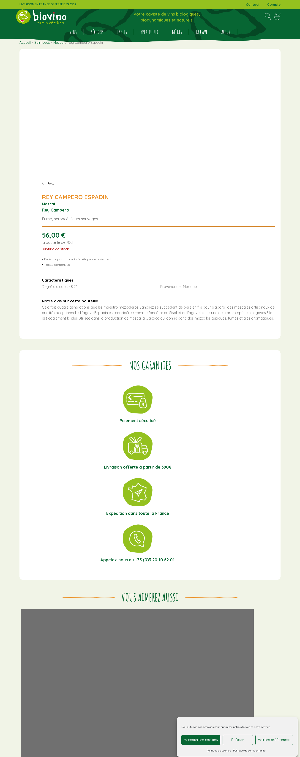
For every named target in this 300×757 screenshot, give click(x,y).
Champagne (245, 622)
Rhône (264, 633)
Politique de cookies (219, 748)
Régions (97, 42)
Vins (73, 42)
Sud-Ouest (218, 638)
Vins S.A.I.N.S (222, 661)
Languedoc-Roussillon (215, 633)
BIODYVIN (211, 655)
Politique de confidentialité (249, 748)
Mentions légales (145, 632)
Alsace (203, 616)
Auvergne (218, 616)
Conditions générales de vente (157, 622)
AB (200, 655)
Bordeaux (253, 616)
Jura (272, 627)
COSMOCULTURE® (231, 655)
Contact (252, 4)
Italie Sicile (259, 627)
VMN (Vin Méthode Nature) (254, 661)
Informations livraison (149, 616)
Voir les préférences (274, 738)
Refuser (238, 738)
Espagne (205, 627)
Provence (250, 633)
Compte (274, 4)
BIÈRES (177, 42)
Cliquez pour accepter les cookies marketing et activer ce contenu (239, 698)
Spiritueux (149, 42)
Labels (122, 42)
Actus (225, 42)
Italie (247, 627)
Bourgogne (207, 622)
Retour (163, 78)
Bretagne (226, 622)
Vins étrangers (240, 638)
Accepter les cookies (201, 738)
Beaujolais (236, 616)
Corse (261, 622)
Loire (237, 633)
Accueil (25, 64)
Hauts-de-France (228, 627)
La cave (201, 42)
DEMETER (252, 655)
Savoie (203, 638)
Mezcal (58, 64)
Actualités (95, 627)
